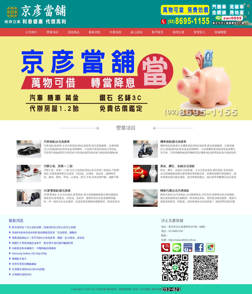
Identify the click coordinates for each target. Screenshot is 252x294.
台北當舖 (145, 289)
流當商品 (73, 32)
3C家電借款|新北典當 (57, 190)
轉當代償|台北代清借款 (174, 190)
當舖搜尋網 (125, 289)
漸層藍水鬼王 (19, 258)
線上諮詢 (136, 32)
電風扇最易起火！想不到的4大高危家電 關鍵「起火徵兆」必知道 (48, 237)
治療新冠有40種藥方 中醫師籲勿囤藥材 (34, 248)
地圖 (202, 226)
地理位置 (178, 32)
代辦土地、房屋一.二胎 (58, 166)
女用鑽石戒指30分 (22, 274)
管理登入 (199, 32)
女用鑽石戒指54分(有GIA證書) (28, 269)
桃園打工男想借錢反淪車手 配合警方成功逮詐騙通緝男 (42, 243)
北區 (135, 289)
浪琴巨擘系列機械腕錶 (24, 264)
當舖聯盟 (220, 32)
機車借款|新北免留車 (173, 141)
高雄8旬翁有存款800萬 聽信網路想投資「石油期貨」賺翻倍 (44, 232)
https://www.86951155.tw (182, 240)
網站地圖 (157, 289)
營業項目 (52, 32)
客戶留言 (157, 32)
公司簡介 (31, 32)
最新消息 (94, 32)
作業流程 (115, 32)
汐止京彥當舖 (172, 220)
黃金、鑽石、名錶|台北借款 (177, 166)
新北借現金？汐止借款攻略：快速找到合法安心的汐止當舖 (44, 227)
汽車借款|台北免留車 (57, 141)
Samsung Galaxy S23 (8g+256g (29, 253)
